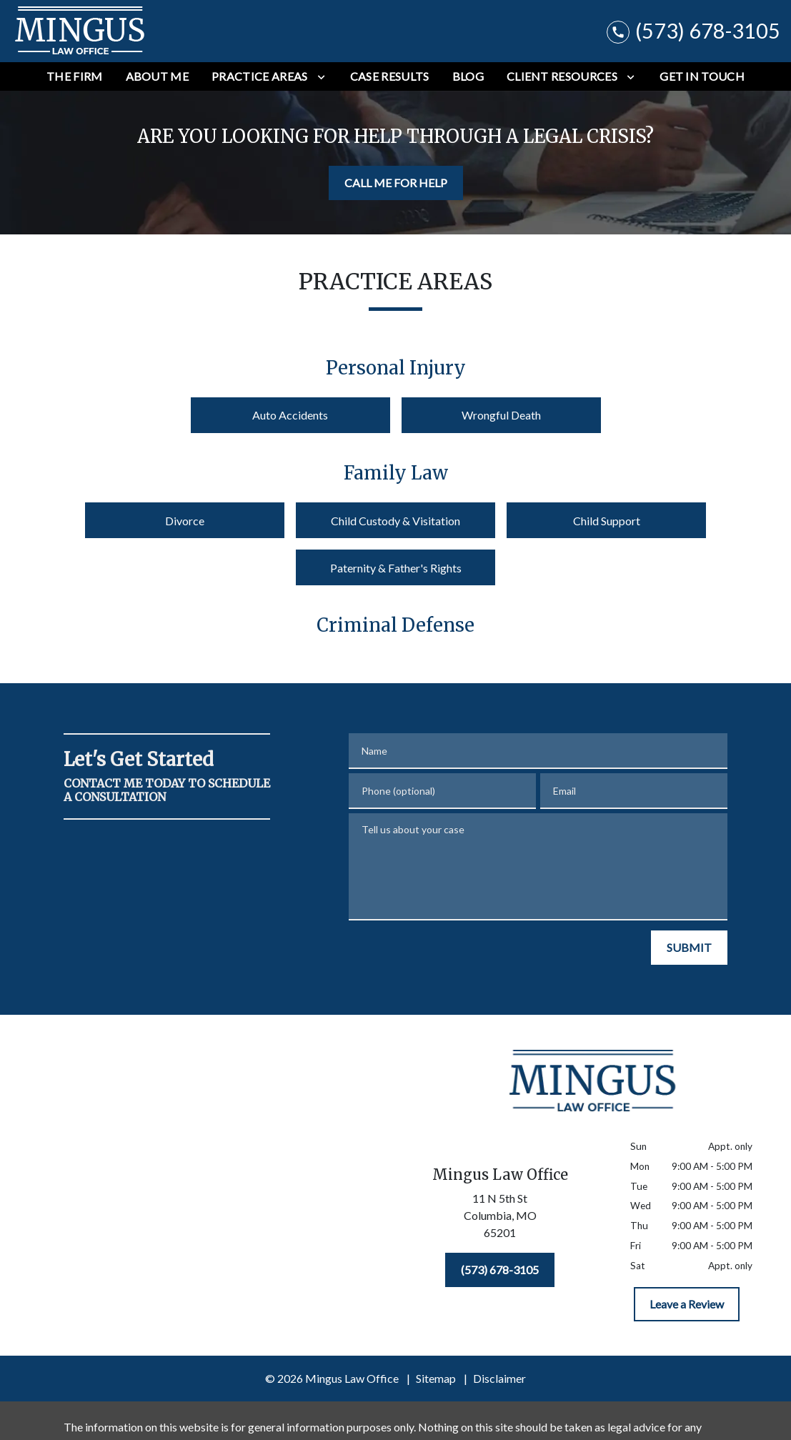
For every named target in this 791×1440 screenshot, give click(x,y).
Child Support (606, 520)
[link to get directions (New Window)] (500, 1218)
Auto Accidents (290, 415)
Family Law (396, 473)
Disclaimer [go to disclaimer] (499, 1378)
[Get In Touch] (702, 76)
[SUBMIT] (689, 947)
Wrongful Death (501, 415)
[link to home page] (80, 31)
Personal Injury (396, 368)
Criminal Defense (395, 625)
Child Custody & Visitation (395, 520)
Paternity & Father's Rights (396, 568)
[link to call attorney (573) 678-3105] (693, 31)
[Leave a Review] (687, 1304)
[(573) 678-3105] (499, 1270)
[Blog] (468, 76)
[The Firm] (75, 76)
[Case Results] (389, 76)
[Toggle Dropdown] (321, 76)
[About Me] (157, 76)
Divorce (184, 520)
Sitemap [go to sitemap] (436, 1378)
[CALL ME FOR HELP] (396, 183)
